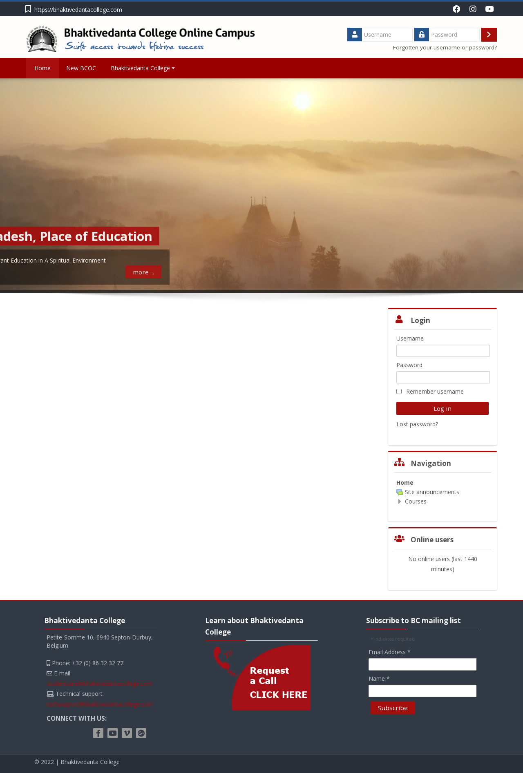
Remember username (430, 391)
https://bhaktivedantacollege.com (78, 9)
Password (409, 365)
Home (42, 68)
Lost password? (417, 424)
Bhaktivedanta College (143, 68)
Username (410, 338)
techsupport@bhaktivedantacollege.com (100, 704)
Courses (416, 501)
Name (379, 678)
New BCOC (81, 68)
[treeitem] (442, 492)
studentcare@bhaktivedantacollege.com (99, 683)
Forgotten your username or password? (445, 47)
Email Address (390, 652)
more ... (62, 272)
